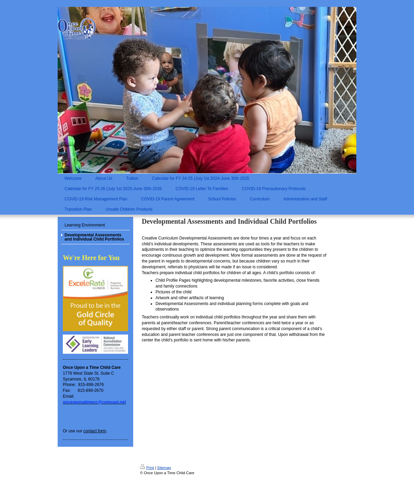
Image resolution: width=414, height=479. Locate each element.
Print (147, 468)
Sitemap (164, 468)
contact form (94, 431)
